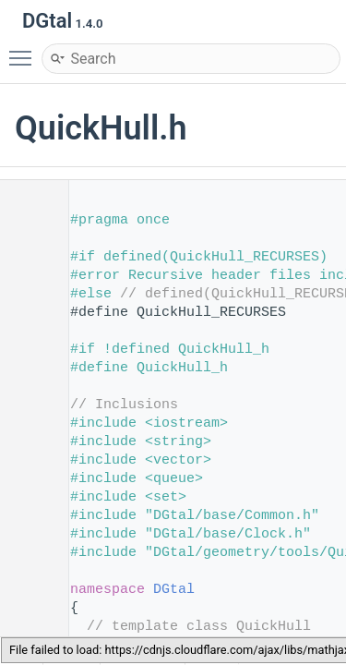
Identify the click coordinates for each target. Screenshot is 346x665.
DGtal (174, 590)
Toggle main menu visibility (25, 50)
